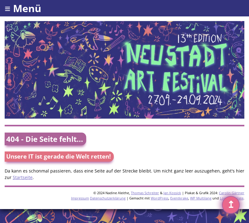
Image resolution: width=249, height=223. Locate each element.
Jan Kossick (172, 192)
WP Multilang (200, 198)
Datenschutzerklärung (108, 198)
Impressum (80, 198)
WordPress (159, 198)
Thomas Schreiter (145, 192)
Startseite (23, 177)
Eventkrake (179, 198)
